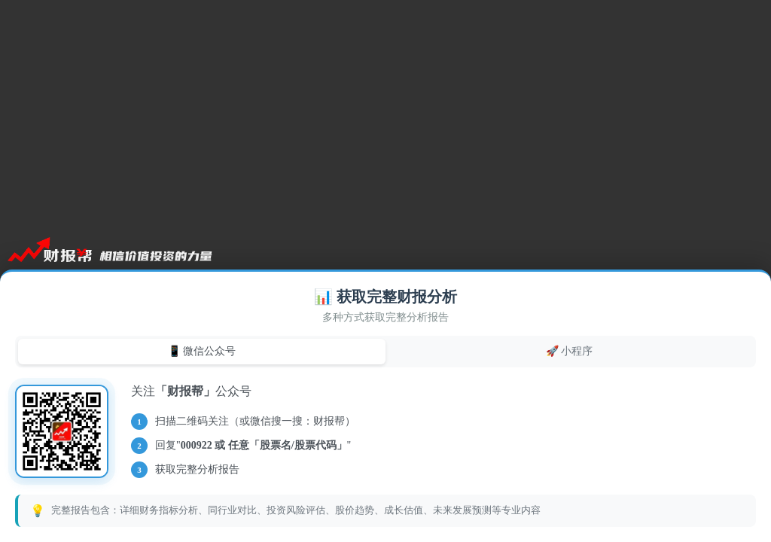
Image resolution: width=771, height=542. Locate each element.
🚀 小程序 (569, 351)
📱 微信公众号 (202, 351)
